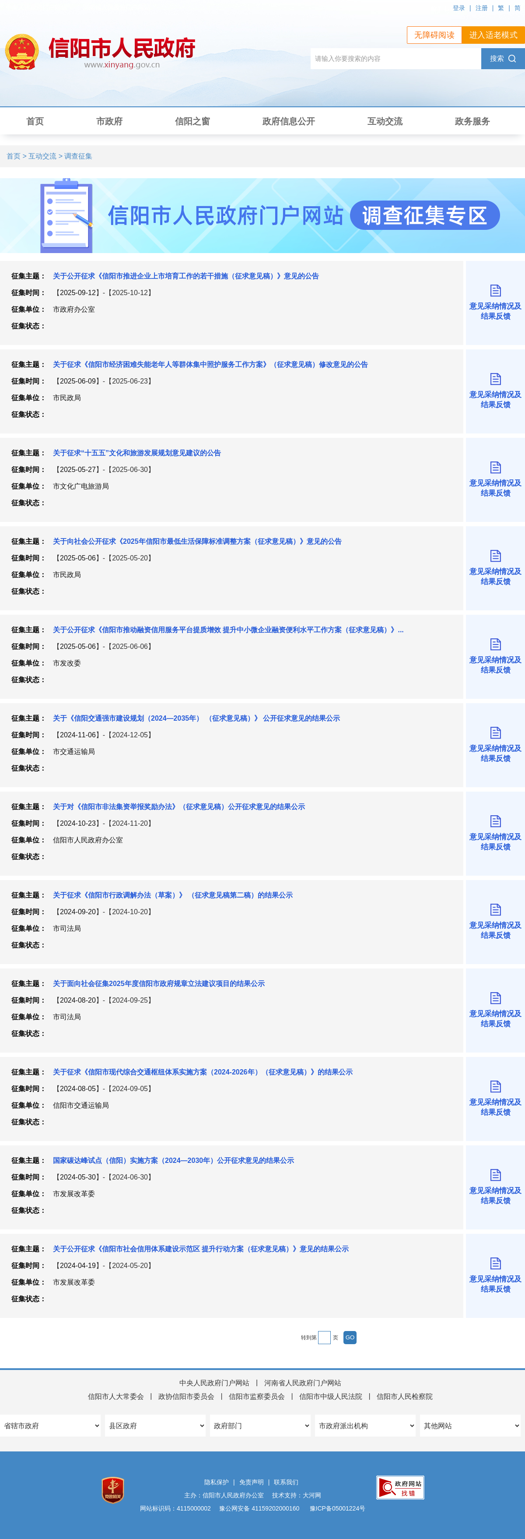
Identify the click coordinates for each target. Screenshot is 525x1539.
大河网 (312, 1495)
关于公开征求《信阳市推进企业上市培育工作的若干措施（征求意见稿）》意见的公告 (186, 276)
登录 (459, 7)
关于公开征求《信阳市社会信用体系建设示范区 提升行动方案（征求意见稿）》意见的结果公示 (201, 1249)
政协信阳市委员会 (186, 1396)
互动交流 (385, 121)
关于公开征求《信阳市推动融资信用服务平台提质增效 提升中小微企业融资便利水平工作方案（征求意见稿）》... (228, 630)
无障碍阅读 (434, 35)
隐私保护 (216, 1482)
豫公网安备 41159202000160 (259, 1508)
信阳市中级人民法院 (330, 1396)
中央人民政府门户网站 (214, 1383)
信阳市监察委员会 (257, 1396)
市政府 (109, 121)
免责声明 (251, 1482)
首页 (35, 121)
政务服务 (472, 121)
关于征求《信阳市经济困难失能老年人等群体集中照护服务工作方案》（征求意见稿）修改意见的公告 (210, 364)
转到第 (309, 1338)
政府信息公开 (288, 121)
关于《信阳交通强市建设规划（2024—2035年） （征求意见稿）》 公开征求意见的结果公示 (196, 718)
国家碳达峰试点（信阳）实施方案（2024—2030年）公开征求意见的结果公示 (173, 1160)
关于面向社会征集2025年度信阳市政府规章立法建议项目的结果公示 (159, 983)
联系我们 (286, 1482)
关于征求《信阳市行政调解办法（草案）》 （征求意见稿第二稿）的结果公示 (173, 895)
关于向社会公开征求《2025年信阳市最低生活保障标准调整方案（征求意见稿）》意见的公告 (197, 541)
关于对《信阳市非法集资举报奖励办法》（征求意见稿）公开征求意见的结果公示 (179, 806)
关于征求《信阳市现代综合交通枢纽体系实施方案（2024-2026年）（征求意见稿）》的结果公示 (203, 1072)
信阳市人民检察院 (405, 1396)
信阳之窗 (192, 121)
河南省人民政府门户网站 (302, 1383)
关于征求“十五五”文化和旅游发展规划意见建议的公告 (137, 453)
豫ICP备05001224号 (337, 1508)
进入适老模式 (493, 35)
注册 (482, 7)
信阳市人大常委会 (116, 1396)
